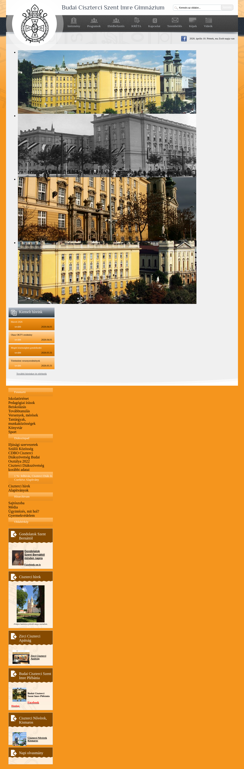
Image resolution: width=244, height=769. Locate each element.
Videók (208, 26)
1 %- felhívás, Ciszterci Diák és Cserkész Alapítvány (33, 477)
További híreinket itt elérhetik (31, 373)
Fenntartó (20, 392)
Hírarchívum (21, 496)
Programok (94, 26)
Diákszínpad (21, 438)
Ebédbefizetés (116, 26)
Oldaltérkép (21, 521)
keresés (227, 7)
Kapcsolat (154, 26)
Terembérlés (174, 26)
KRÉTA (136, 26)
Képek (193, 26)
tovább (18, 326)
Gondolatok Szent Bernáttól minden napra (34, 555)
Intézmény (73, 26)
